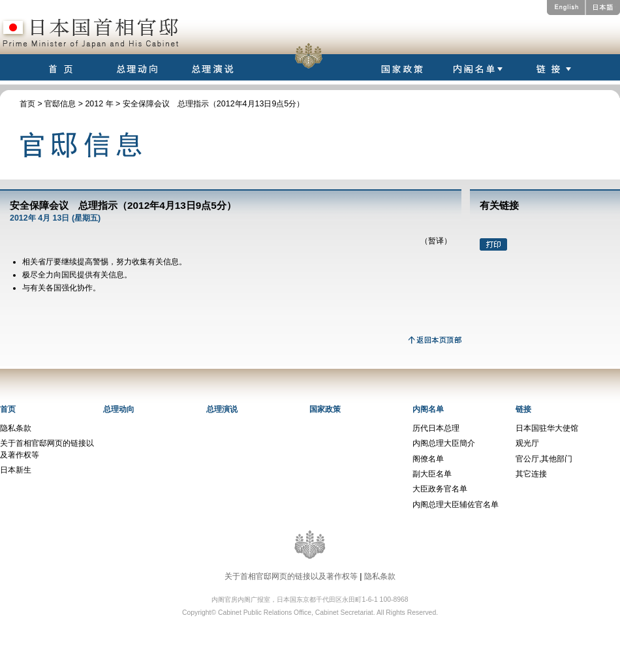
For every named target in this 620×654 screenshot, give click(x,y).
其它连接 (531, 473)
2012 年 (99, 103)
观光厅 (527, 443)
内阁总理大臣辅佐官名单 (455, 504)
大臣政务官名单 (439, 488)
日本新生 (15, 470)
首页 (27, 103)
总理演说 (222, 409)
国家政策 (325, 409)
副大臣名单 (432, 473)
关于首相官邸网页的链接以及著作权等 (291, 576)
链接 (523, 409)
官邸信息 (60, 103)
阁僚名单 (428, 458)
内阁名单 (428, 409)
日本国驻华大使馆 (547, 428)
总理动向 (118, 409)
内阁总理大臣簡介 (443, 443)
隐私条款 (15, 428)
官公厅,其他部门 (544, 458)
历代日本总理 (435, 428)
